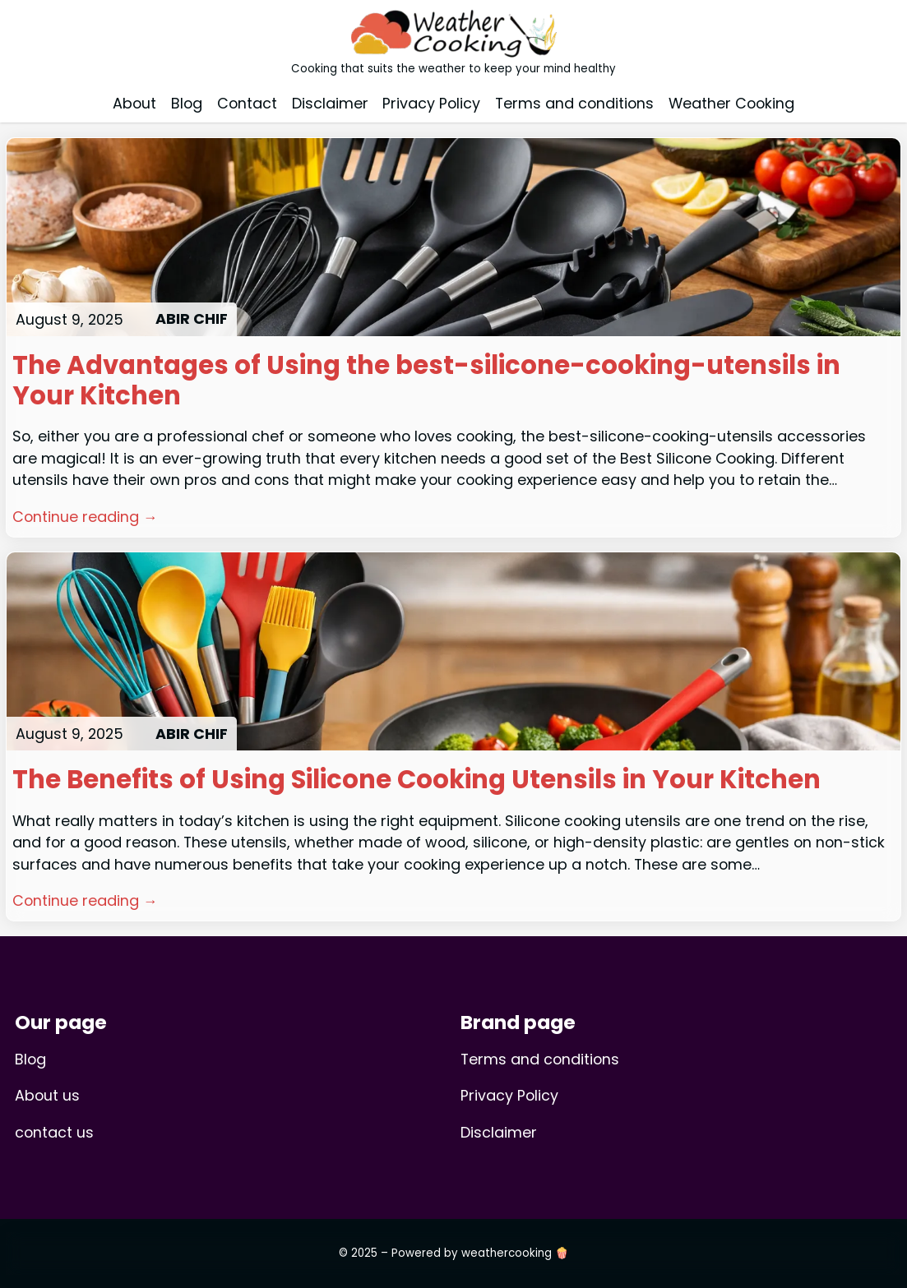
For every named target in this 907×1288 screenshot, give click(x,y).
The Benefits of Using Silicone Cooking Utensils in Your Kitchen (416, 780)
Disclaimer (330, 103)
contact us (54, 1132)
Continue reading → (85, 516)
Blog (186, 103)
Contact (247, 103)
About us (47, 1095)
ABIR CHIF (191, 318)
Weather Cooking (731, 103)
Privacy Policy (431, 103)
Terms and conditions (574, 103)
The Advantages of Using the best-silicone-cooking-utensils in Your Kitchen (426, 381)
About (134, 103)
